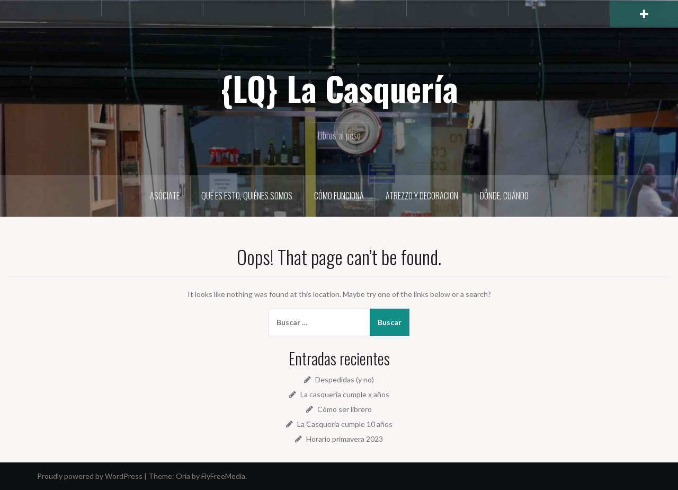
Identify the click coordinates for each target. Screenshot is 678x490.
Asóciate (165, 195)
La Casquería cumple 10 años (344, 423)
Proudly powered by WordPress (89, 475)
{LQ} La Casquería (339, 88)
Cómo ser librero (344, 409)
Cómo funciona (339, 195)
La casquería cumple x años (344, 394)
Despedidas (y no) (344, 379)
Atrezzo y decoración (422, 195)
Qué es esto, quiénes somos (246, 195)
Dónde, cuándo (504, 195)
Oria (183, 475)
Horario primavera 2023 (344, 438)
